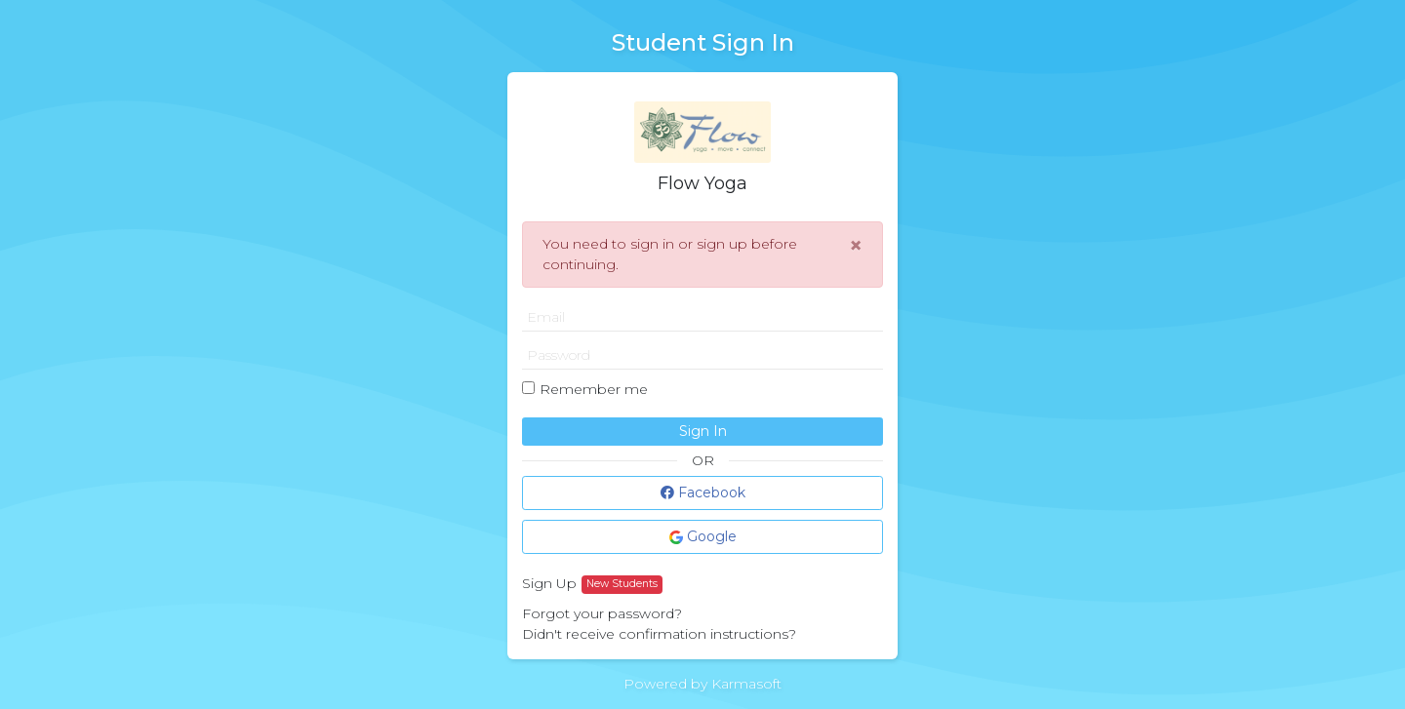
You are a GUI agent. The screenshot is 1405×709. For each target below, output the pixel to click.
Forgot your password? (602, 613)
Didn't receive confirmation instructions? (659, 634)
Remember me (594, 389)
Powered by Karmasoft (702, 683)
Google (703, 536)
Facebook (703, 492)
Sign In (703, 431)
